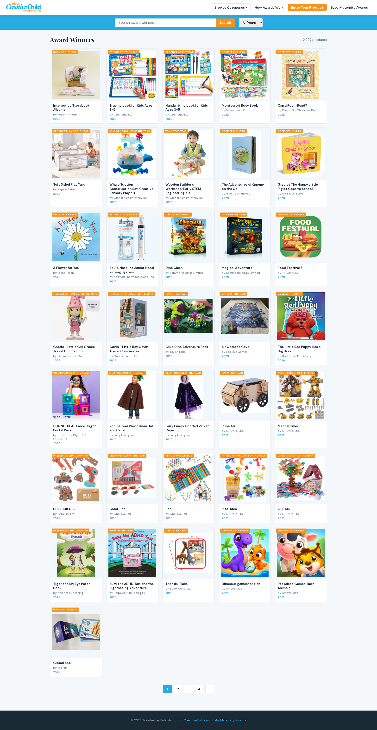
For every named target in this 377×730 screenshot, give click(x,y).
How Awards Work (269, 7)
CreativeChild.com (197, 720)
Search (225, 22)
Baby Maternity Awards (349, 7)
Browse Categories (231, 7)
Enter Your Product (307, 7)
